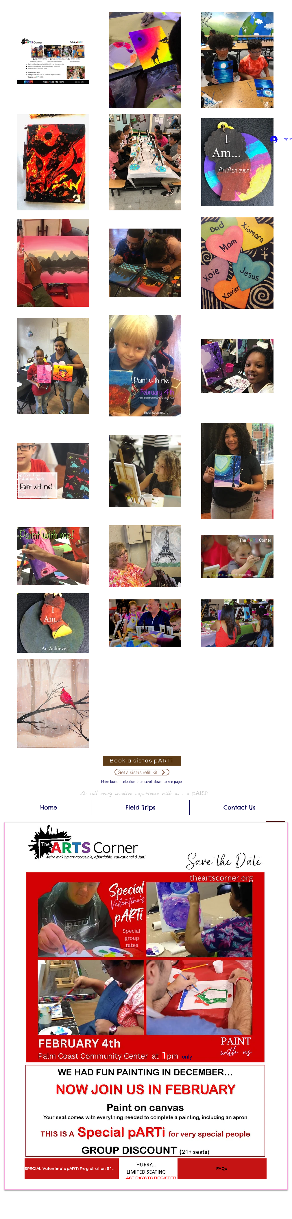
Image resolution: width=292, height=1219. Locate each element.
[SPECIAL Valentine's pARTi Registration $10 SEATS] (72, 1168)
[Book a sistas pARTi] (142, 761)
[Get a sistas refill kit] (141, 772)
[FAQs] (222, 1168)
